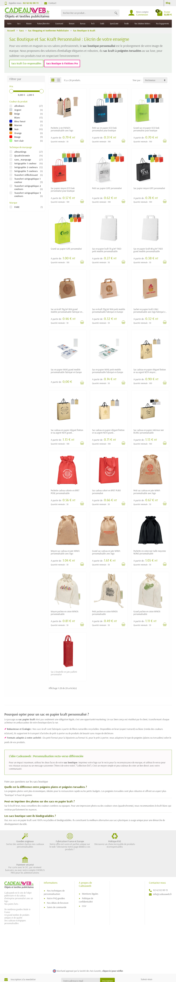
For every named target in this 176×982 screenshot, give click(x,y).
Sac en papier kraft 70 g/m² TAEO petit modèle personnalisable (106, 250)
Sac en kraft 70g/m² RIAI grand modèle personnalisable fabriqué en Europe (66, 312)
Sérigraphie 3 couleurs (26, 171)
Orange (18, 133)
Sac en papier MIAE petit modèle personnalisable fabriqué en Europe (107, 371)
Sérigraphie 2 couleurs (26, 167)
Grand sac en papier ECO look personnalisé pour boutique (146, 129)
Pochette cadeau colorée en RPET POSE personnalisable (65, 491)
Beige (17, 113)
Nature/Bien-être (43, 23)
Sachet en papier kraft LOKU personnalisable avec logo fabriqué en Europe (149, 312)
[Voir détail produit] (82, 141)
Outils (102, 23)
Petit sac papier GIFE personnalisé (107, 188)
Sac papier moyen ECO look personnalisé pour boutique (63, 189)
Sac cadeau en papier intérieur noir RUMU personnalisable (148, 431)
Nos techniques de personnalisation (54, 870)
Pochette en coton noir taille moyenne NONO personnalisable (149, 552)
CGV (84, 883)
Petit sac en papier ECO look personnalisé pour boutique (104, 129)
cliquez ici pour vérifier (112, 948)
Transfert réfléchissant (26, 174)
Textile (126, 23)
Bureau (82, 23)
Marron (18, 125)
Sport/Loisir (114, 23)
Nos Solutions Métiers (142, 23)
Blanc (17, 117)
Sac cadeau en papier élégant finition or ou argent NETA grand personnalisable (67, 433)
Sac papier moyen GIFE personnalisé (149, 188)
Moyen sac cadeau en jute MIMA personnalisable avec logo (65, 552)
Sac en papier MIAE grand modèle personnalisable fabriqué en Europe (66, 371)
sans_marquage (22, 159)
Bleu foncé (19, 121)
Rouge (17, 136)
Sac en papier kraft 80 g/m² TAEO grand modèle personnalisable (148, 250)
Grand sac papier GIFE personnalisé (66, 248)
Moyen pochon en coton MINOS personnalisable (64, 612)
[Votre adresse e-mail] (80, 959)
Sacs (18, 23)
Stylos (9, 23)
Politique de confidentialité (86, 878)
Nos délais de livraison (57, 880)
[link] (144, 963)
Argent (17, 109)
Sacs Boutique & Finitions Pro (62, 63)
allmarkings (20, 151)
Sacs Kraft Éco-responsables (26, 63)
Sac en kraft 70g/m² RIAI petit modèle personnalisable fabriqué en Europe (108, 310)
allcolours (19, 105)
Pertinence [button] (150, 80)
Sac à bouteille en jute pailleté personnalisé (64, 673)
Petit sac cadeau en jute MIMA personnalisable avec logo (146, 491)
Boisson (71, 23)
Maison (28, 23)
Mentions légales (90, 871)
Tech (92, 23)
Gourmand (59, 23)
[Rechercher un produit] (87, 13)
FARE (17, 207)
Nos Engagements (162, 23)
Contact (50, 3)
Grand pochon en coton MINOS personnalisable (146, 612)
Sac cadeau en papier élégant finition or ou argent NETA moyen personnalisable (149, 372)
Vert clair (19, 140)
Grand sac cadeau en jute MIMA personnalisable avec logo (106, 552)
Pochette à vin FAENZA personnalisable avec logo (62, 129)
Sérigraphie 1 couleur (25, 163)
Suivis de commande (56, 885)
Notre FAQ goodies (56, 876)
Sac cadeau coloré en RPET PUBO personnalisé (106, 491)
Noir (16, 129)
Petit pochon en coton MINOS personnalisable (105, 612)
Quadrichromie (22, 155)
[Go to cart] (164, 13)
